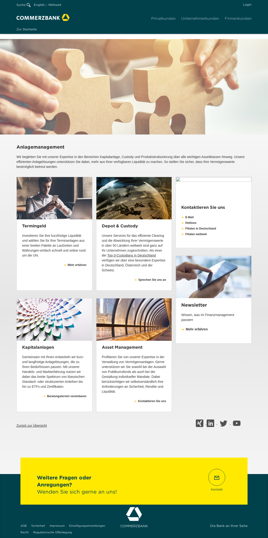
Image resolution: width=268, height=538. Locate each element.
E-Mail (189, 217)
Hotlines (190, 223)
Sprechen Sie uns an (152, 279)
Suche (23, 5)
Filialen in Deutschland (200, 228)
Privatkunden (163, 18)
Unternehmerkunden (200, 18)
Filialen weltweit (196, 234)
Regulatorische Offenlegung (52, 532)
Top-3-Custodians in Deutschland (131, 255)
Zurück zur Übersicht (31, 425)
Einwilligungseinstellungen (87, 525)
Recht (24, 532)
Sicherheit (38, 525)
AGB (23, 525)
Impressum (57, 525)
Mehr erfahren (197, 329)
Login (247, 4)
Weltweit (54, 5)
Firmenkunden (238, 18)
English (39, 5)
